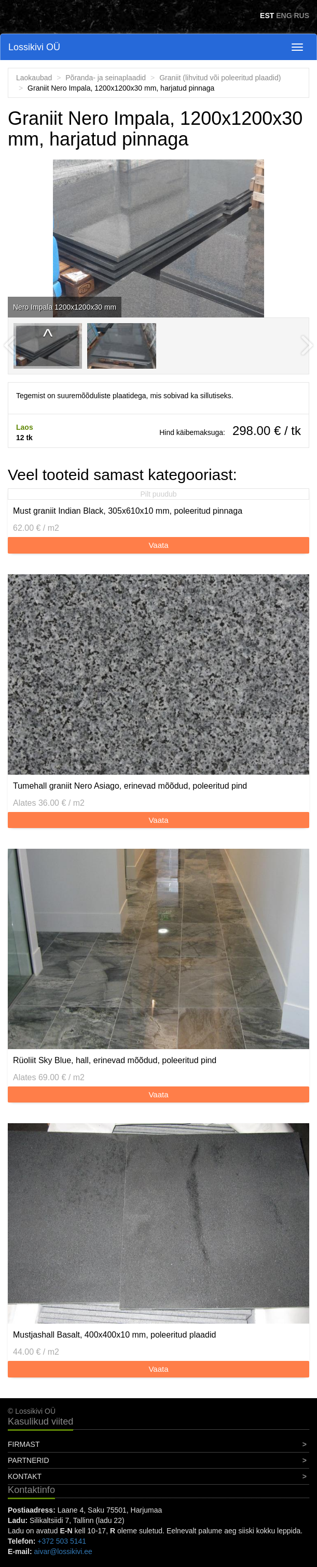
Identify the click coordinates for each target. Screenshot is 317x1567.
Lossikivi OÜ (34, 47)
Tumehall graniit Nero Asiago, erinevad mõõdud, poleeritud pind (130, 785)
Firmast (23, 1444)
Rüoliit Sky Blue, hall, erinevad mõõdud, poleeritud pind (114, 1060)
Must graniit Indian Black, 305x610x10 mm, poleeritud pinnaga (127, 510)
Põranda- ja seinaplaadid (105, 78)
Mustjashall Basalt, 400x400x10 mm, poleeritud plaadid (114, 1334)
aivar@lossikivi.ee (63, 1551)
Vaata (158, 545)
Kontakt (25, 1476)
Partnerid (28, 1460)
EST (267, 15)
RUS (301, 15)
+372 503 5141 (61, 1541)
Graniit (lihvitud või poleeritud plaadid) (220, 78)
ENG (284, 15)
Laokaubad (34, 78)
